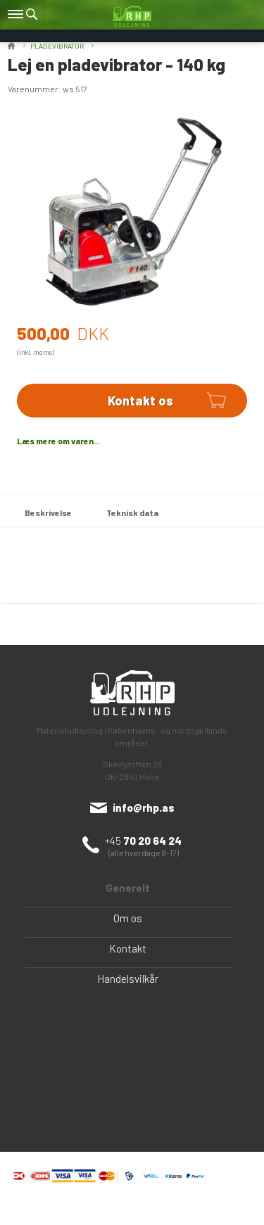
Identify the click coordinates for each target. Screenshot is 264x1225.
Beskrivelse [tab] (48, 512)
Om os (127, 918)
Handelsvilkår (127, 978)
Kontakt (127, 948)
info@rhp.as (144, 807)
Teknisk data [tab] (132, 512)
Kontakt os (140, 400)
